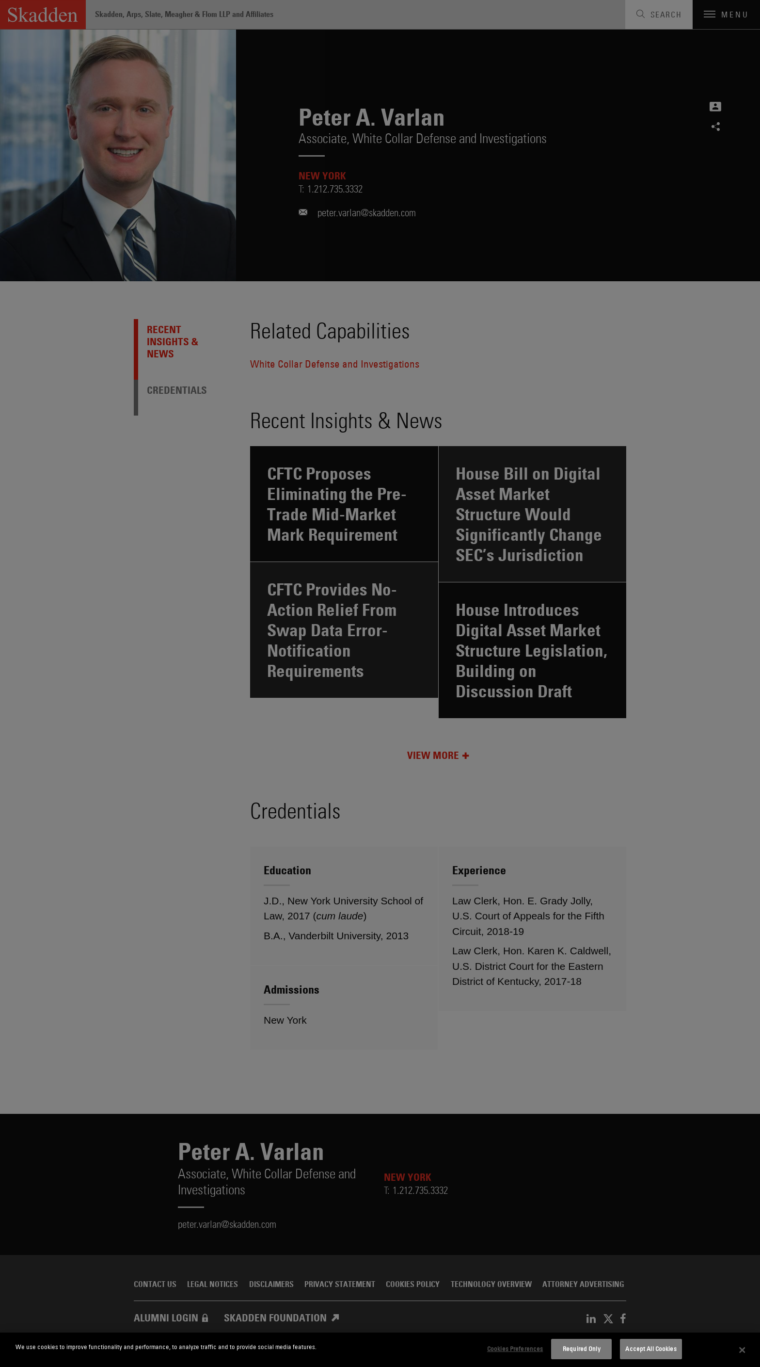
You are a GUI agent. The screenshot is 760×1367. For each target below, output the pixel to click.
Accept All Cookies (650, 1348)
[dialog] (380, 1350)
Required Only (582, 1348)
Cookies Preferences (515, 1348)
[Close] (742, 1350)
